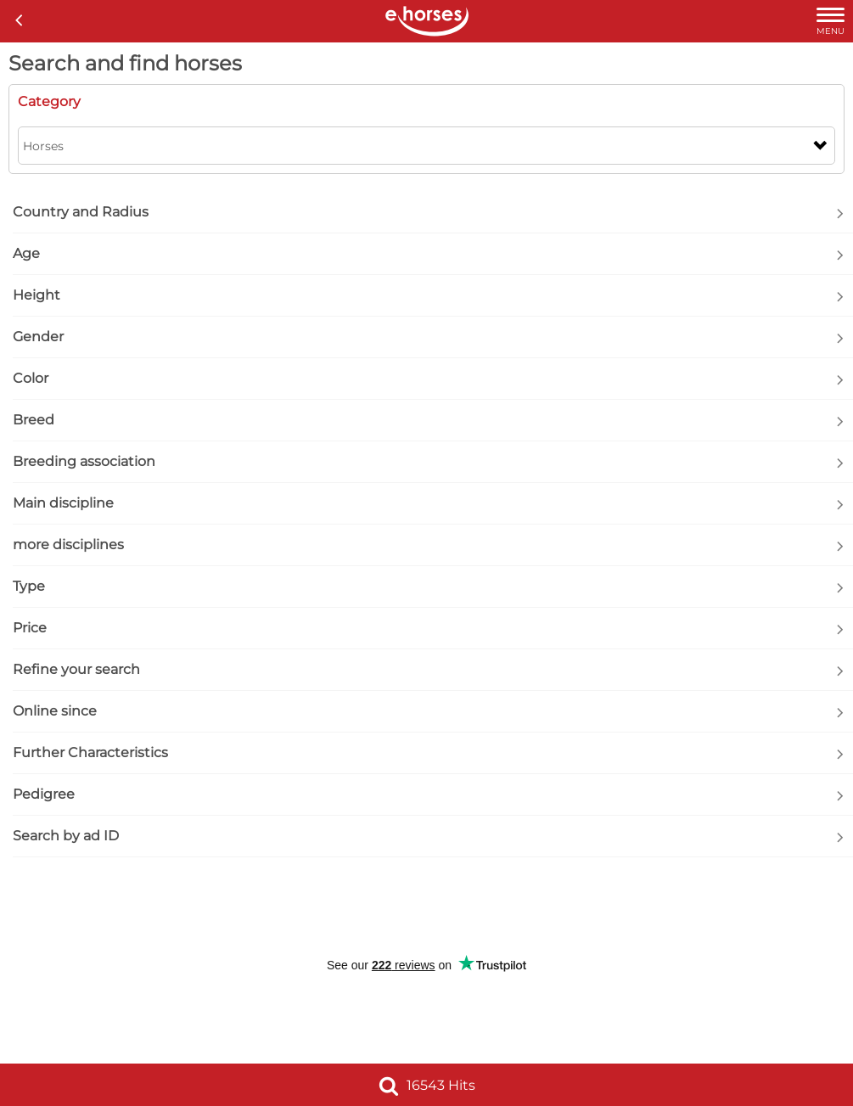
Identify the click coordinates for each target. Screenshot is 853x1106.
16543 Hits (427, 1085)
